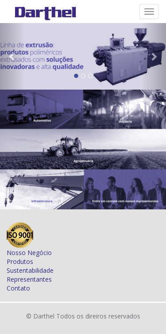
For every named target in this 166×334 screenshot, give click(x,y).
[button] (12, 56)
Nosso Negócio (29, 252)
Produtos (20, 261)
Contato (18, 288)
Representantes (29, 279)
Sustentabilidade (30, 270)
